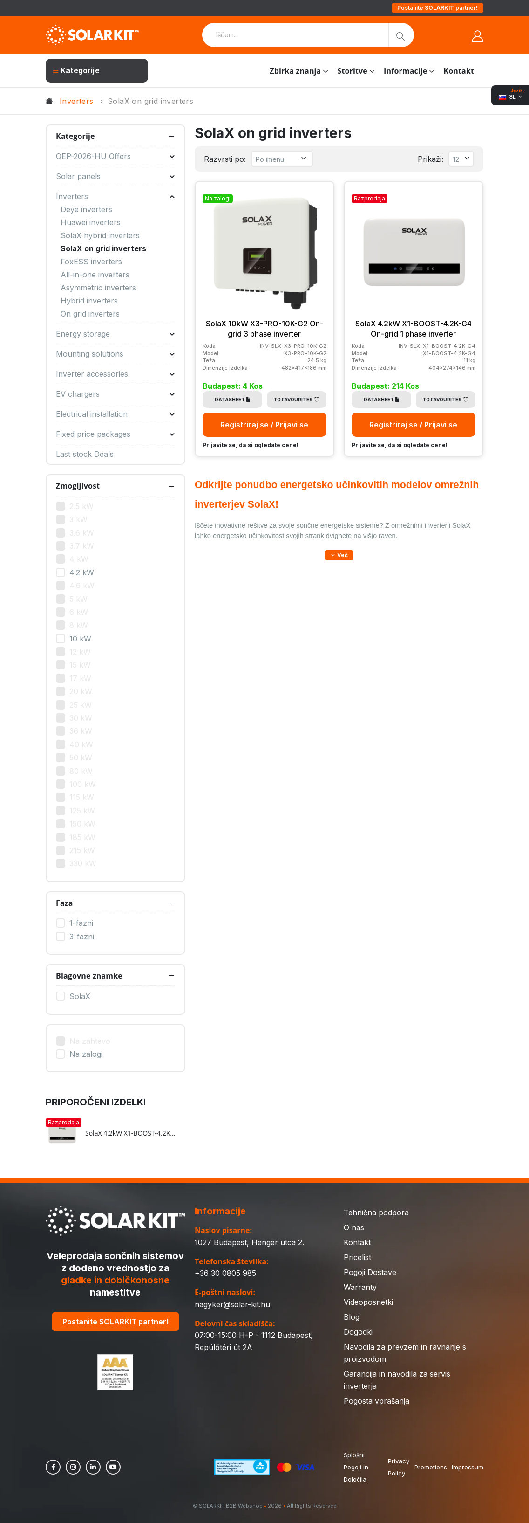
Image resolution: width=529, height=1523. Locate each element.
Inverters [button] (115, 196)
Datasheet (232, 399)
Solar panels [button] (115, 176)
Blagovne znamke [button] (89, 976)
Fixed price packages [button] (115, 434)
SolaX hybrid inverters (100, 235)
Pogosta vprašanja (376, 1401)
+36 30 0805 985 (225, 1273)
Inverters (77, 101)
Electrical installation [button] (115, 414)
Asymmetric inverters (98, 287)
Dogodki (358, 1332)
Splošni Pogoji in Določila (356, 1467)
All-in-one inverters (95, 274)
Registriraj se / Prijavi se (264, 424)
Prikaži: (430, 159)
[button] (339, 555)
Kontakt (459, 71)
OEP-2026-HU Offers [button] (115, 156)
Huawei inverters (91, 222)
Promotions (430, 1467)
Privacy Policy (398, 1467)
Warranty (360, 1287)
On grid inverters (90, 313)
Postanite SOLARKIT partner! (437, 7)
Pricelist (357, 1257)
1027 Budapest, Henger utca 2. (249, 1242)
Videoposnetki (368, 1302)
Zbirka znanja (295, 71)
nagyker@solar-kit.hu (232, 1304)
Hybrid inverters (89, 300)
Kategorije (76, 70)
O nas (354, 1227)
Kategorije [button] (75, 136)
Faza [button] (64, 903)
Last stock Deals (85, 454)
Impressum (467, 1467)
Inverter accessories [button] (115, 374)
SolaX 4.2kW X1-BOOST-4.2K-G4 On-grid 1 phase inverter (130, 1133)
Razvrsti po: (225, 159)
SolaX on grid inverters (103, 248)
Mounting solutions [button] (115, 353)
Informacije (405, 71)
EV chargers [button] (115, 394)
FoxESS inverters (91, 261)
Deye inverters (86, 209)
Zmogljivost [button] (78, 486)
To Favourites (296, 399)
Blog (351, 1317)
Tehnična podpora (376, 1212)
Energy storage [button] (115, 333)
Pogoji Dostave (370, 1272)
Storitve (352, 71)
